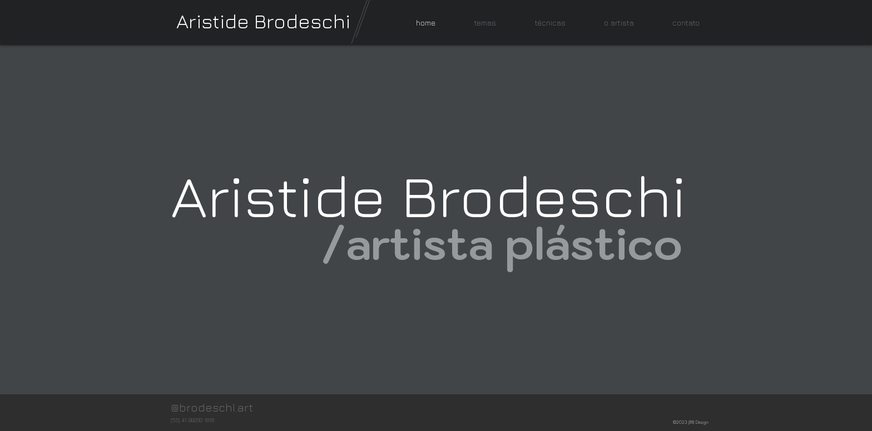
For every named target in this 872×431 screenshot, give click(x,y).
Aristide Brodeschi (263, 21)
